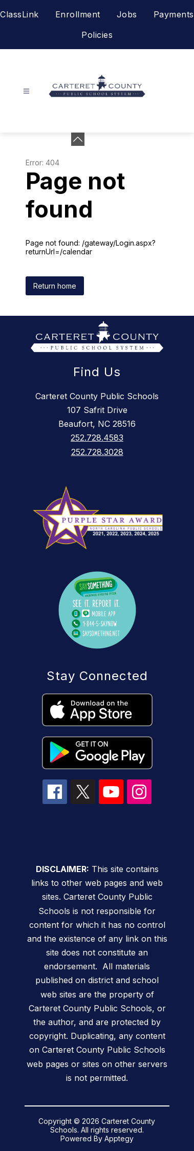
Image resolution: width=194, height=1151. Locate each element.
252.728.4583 (97, 437)
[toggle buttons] (77, 139)
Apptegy (119, 1138)
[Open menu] (26, 91)
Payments (174, 14)
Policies (97, 35)
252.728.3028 (97, 452)
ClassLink (19, 14)
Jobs (127, 14)
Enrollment (77, 14)
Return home (54, 285)
